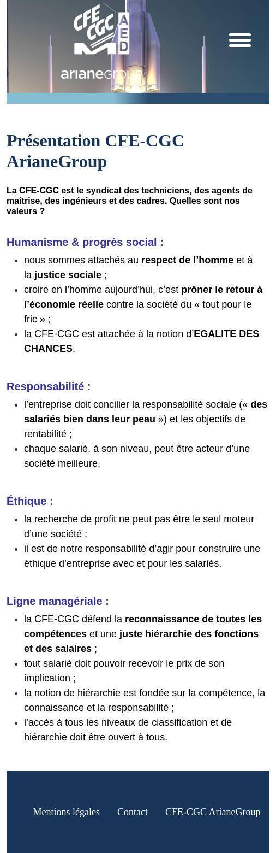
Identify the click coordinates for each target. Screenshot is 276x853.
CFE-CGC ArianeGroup (213, 812)
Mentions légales (66, 812)
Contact (132, 812)
